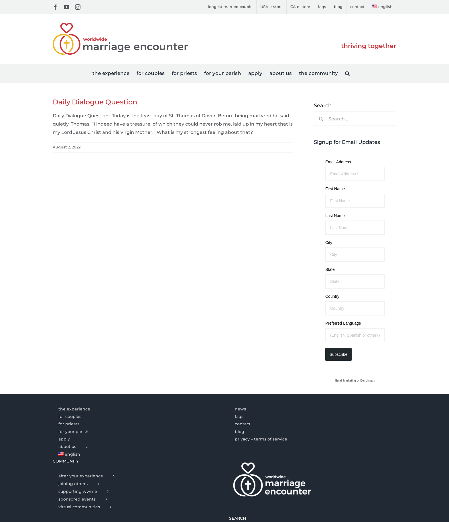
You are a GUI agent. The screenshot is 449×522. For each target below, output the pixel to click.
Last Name (335, 216)
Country (332, 296)
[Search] (321, 119)
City (328, 243)
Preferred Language (343, 323)
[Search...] (355, 119)
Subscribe (338, 354)
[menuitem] (382, 7)
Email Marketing (345, 380)
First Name (335, 189)
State (330, 269)
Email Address (338, 162)
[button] (347, 73)
